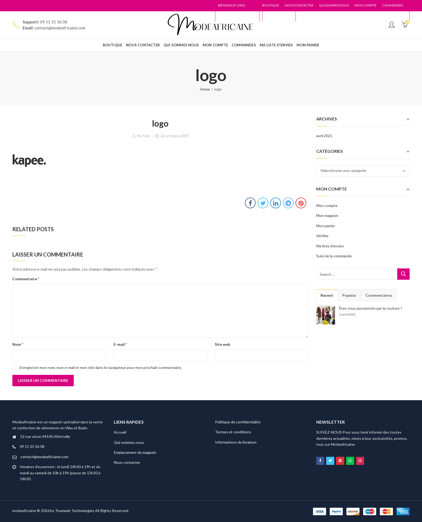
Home (205, 89)
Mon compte (326, 205)
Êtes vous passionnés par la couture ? (370, 308)
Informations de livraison (235, 442)
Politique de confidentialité (238, 422)
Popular (349, 295)
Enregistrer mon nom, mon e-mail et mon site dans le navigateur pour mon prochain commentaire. (101, 367)
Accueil (120, 432)
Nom (17, 344)
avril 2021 (324, 135)
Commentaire (25, 278)
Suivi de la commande (334, 256)
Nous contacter (127, 462)
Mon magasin (327, 215)
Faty (146, 135)
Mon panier (325, 225)
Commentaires (378, 295)
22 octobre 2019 (175, 135)
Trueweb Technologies (74, 510)
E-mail (120, 344)
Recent (327, 295)
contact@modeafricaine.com (44, 456)
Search (403, 274)
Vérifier (322, 235)
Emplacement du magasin (135, 452)
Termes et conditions (233, 432)
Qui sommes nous (129, 442)
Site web (222, 344)
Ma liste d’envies (330, 246)
